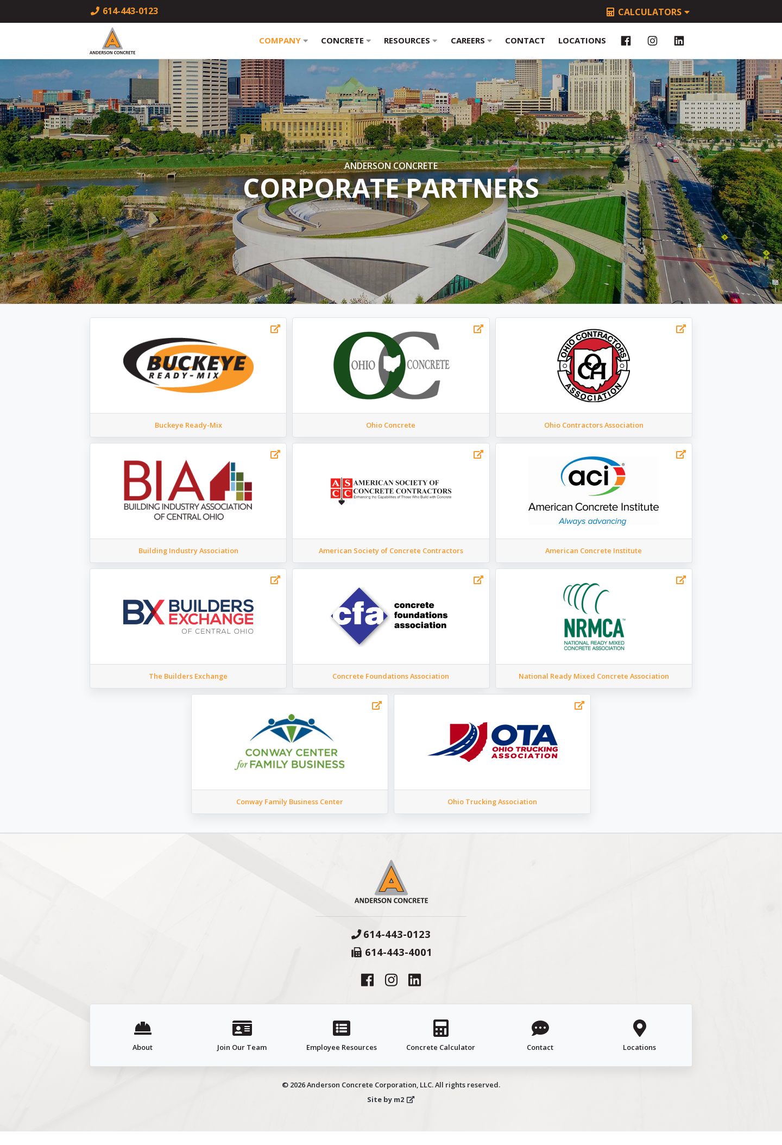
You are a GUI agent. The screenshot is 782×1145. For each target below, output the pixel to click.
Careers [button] (471, 47)
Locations (582, 47)
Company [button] (283, 47)
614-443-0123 (124, 11)
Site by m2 (391, 1113)
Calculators (648, 12)
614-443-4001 (391, 965)
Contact (525, 47)
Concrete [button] (346, 47)
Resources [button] (410, 47)
